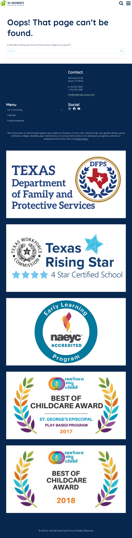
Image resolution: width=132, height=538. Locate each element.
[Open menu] (128, 3)
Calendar (11, 115)
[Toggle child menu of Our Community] (61, 109)
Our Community (14, 109)
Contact (75, 72)
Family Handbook (15, 120)
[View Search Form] (121, 3)
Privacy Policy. (81, 139)
